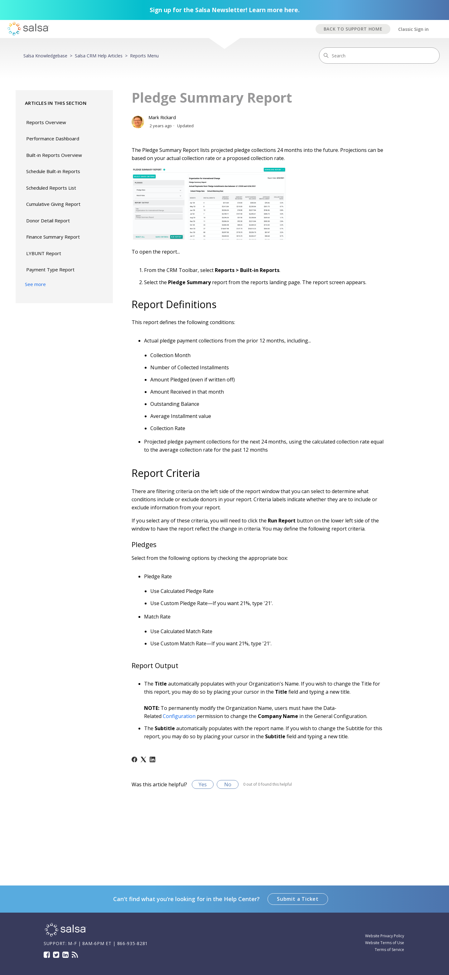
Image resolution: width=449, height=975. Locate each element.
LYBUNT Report (43, 253)
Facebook (47, 955)
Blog (75, 955)
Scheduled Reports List (51, 188)
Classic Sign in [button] (413, 29)
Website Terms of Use (384, 942)
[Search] (379, 55)
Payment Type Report (50, 269)
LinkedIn (65, 955)
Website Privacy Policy (384, 936)
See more (35, 284)
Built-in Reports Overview (54, 155)
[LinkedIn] (152, 759)
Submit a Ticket (298, 898)
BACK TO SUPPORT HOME (353, 29)
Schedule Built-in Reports (53, 171)
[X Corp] (143, 759)
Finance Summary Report (53, 237)
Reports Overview (46, 122)
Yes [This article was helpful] (203, 784)
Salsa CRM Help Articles (99, 56)
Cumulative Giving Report (53, 204)
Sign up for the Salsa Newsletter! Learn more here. (225, 10)
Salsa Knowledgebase (45, 56)
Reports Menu (144, 56)
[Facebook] (134, 759)
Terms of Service (389, 949)
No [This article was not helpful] (227, 784)
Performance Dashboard (52, 138)
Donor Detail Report (48, 220)
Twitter (56, 955)
